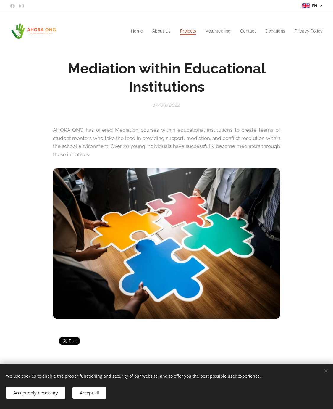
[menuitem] (129, 31)
